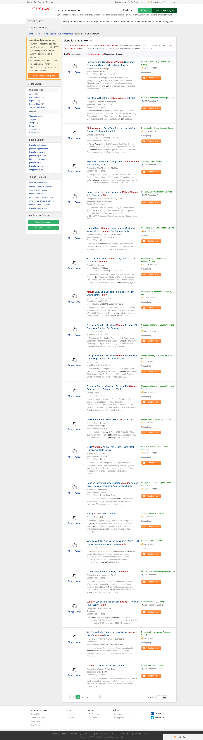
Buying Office (34, 104)
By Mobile (93, 718)
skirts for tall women (70, 15)
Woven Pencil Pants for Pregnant (108, 571)
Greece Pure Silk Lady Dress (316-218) (109, 419)
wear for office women (38, 183)
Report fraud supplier (43, 222)
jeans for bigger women (38, 149)
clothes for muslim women (39, 205)
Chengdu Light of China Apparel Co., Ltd (157, 228)
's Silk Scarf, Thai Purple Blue (106, 665)
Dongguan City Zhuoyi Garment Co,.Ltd (157, 128)
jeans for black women (38, 208)
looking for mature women (161, 15)
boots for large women (166, 21)
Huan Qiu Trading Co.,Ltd (151, 541)
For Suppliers (137, 2)
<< (73, 697)
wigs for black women (38, 190)
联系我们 (146, 734)
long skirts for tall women (90, 15)
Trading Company (36, 107)
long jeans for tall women (39, 170)
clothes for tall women (38, 194)
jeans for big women (37, 156)
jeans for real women (37, 145)
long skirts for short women (113, 15)
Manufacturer (34, 97)
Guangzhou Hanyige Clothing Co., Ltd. (156, 419)
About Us (71, 710)
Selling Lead (119, 718)
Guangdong (34, 116)
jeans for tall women (37, 163)
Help (173, 2)
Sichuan (32, 133)
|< (69, 697)
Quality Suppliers (86, 734)
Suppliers (73, 734)
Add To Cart (76, 72)
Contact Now (153, 78)
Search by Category (164, 10)
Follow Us (159, 717)
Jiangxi (32, 123)
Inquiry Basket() (156, 2)
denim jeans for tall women (99, 21)
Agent (31, 94)
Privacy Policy (36, 721)
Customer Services (38, 710)
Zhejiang (32, 119)
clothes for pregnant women (40, 186)
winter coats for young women (41, 201)
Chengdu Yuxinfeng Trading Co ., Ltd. (156, 602)
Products (63, 734)
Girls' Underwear (65, 34)
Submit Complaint (38, 718)
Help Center (35, 725)
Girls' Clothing (50, 34)
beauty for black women (74, 21)
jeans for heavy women (38, 152)
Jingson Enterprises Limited (152, 513)
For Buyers (120, 2)
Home (30, 34)
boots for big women (144, 21)
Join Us (71, 718)
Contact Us (35, 714)
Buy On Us (93, 710)
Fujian (31, 126)
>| (101, 697)
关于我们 (137, 734)
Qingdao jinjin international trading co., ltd (158, 571)
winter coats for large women (41, 197)
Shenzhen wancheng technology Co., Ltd (157, 98)
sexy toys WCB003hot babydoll (111, 98)
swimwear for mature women (137, 15)
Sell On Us (118, 710)
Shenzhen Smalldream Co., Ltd (154, 161)
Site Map (99, 734)
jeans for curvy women (38, 166)
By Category (94, 714)
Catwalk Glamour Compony (152, 665)
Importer (32, 101)
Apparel (38, 34)
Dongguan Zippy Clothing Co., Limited (156, 192)
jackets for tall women (38, 159)
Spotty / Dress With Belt (101, 513)
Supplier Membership (122, 714)
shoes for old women (123, 21)
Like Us (158, 713)
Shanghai (33, 129)
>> (97, 697)
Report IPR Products (43, 228)
